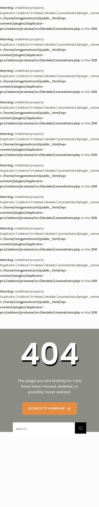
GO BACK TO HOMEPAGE (46, 408)
